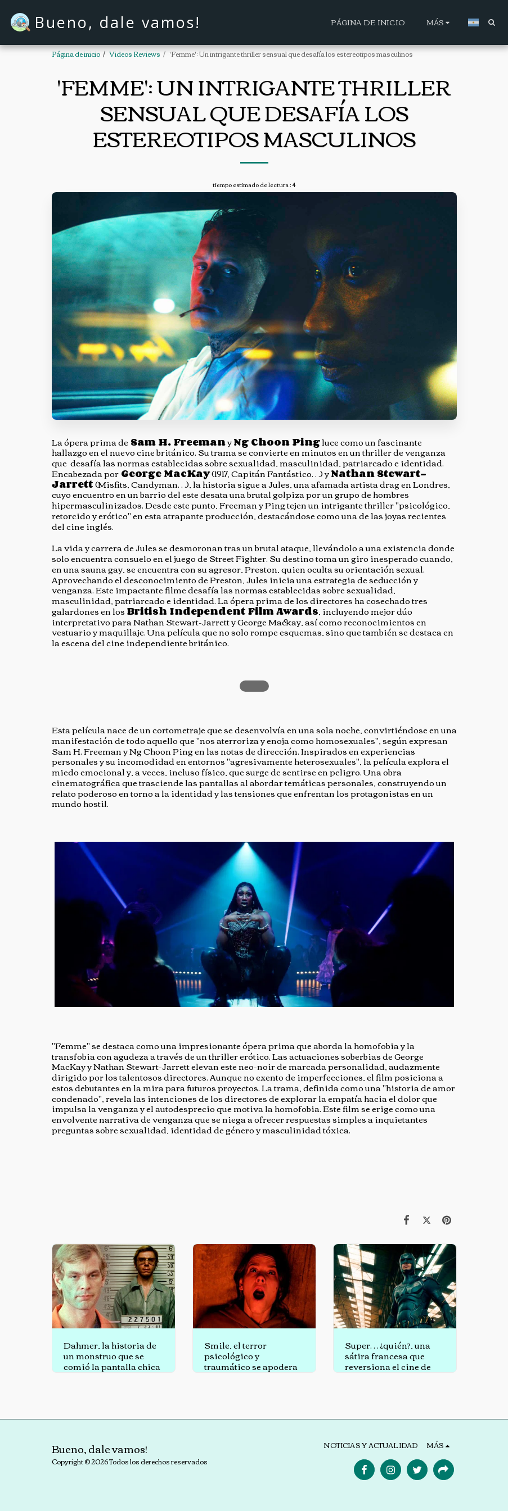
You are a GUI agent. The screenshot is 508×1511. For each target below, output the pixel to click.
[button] (491, 22)
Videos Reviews (134, 53)
